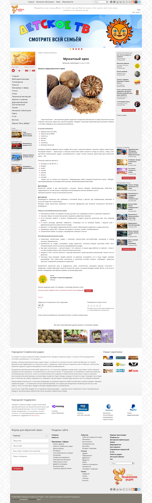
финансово (35, 415)
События (84, 435)
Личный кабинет (117, 457)
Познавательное (88, 444)
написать (88, 291)
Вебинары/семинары (20, 79)
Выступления (87, 441)
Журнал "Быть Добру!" (21, 123)
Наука (84, 462)
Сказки (84, 476)
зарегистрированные (108, 308)
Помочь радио (122, 115)
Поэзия (15, 108)
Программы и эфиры (20, 88)
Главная (31, 2)
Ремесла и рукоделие (90, 464)
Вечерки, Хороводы (89, 448)
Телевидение (17, 82)
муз (33, 70)
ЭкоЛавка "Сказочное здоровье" (61, 277)
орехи (41, 297)
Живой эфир (15, 67)
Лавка (58, 2)
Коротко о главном (19, 99)
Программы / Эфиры (60, 442)
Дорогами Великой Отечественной (20, 103)
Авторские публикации (45, 2)
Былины (85, 480)
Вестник (15, 120)
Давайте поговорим (60, 464)
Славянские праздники (61, 457)
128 (26, 70)
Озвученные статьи (60, 462)
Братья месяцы (58, 448)
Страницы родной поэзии (62, 468)
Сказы (14, 94)
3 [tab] (76, 49)
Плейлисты (114, 437)
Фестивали (86, 439)
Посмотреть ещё (128, 110)
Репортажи (57, 455)
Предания (85, 474)
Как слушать (115, 447)
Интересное (86, 466)
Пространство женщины (62, 459)
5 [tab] (81, 49)
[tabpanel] (76, 31)
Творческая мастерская (21, 96)
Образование (87, 455)
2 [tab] (73, 49)
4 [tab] (79, 49)
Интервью (56, 450)
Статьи (15, 91)
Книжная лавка (58, 466)
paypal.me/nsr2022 (133, 415)
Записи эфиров (58, 444)
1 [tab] (70, 49)
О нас (14, 116)
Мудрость (85, 460)
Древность (86, 458)
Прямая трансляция (118, 435)
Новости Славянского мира (63, 446)
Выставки (85, 446)
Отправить (17, 468)
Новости (15, 85)
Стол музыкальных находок (63, 453)
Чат (133, 12)
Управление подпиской (119, 449)
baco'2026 (15, 499)
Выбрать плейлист (29, 67)
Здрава (84, 453)
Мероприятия (67, 2)
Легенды (85, 478)
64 (30, 70)
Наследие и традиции (90, 469)
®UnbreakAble (32, 499)
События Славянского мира (92, 437)
